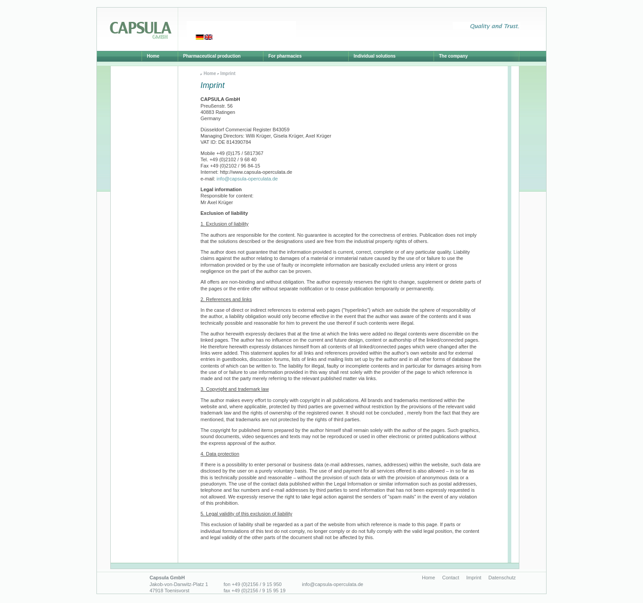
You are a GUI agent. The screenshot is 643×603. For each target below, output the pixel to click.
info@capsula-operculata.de (247, 178)
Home (210, 73)
